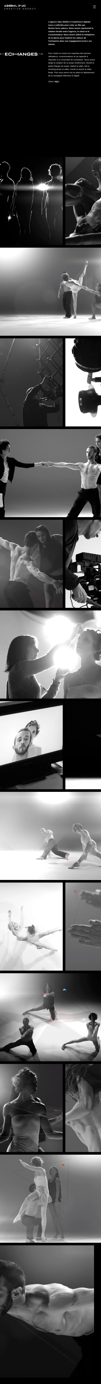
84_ (13, 5)
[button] (94, 7)
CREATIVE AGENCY (20, 9)
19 (6, 5)
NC (22, 5)
